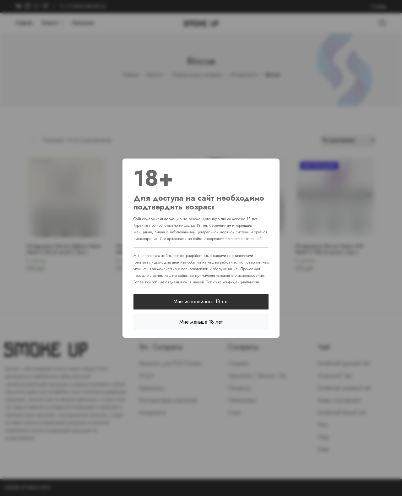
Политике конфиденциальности (232, 282)
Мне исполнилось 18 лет (201, 301)
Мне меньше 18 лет (201, 322)
